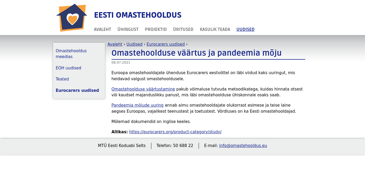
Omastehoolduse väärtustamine (143, 89)
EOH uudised (68, 68)
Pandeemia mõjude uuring (137, 105)
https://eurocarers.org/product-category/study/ (175, 132)
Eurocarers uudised (166, 44)
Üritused (183, 29)
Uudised (245, 29)
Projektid (156, 29)
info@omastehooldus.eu (243, 145)
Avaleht (102, 29)
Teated (62, 79)
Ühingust (128, 29)
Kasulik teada (215, 29)
